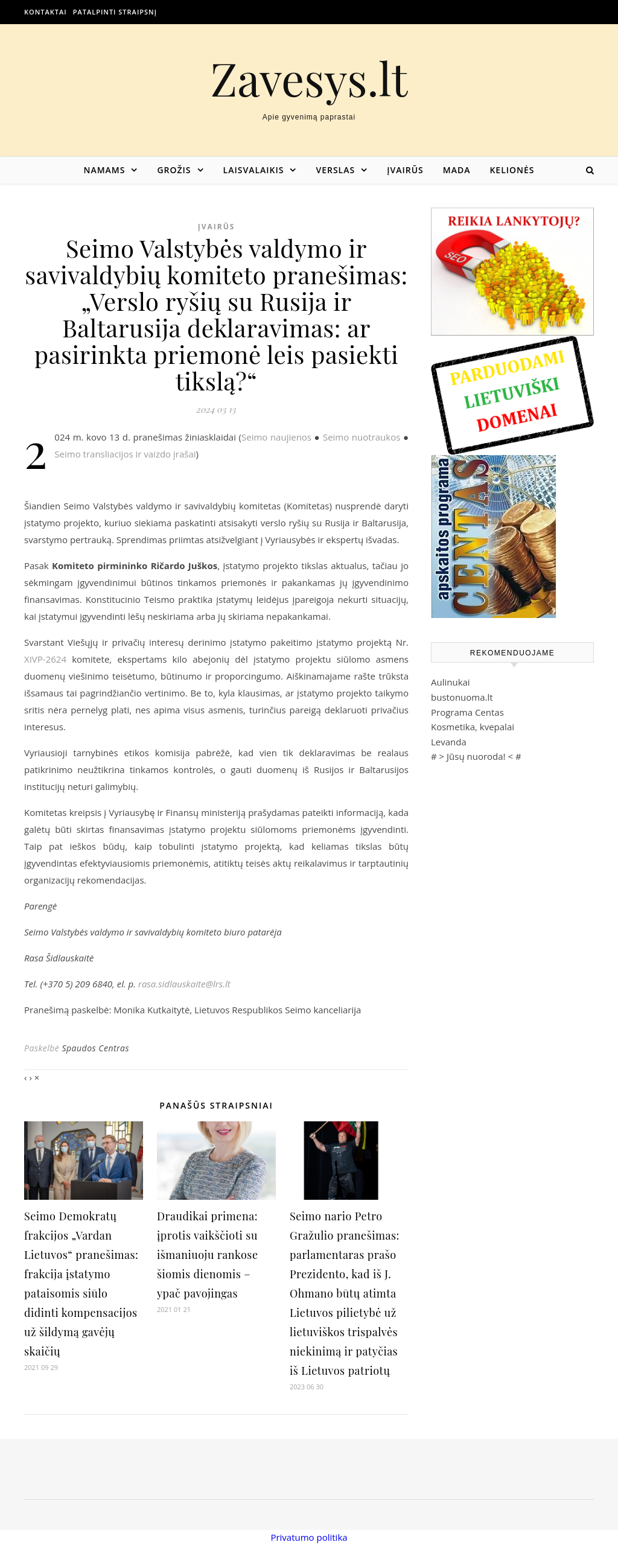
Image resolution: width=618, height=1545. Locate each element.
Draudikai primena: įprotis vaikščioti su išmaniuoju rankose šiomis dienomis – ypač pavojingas (207, 1255)
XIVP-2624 (45, 659)
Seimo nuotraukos (361, 437)
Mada (457, 170)
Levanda (449, 742)
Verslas (335, 170)
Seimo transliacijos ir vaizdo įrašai (125, 454)
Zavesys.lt (309, 78)
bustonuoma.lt (462, 697)
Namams (104, 170)
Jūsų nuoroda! (476, 756)
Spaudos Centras (95, 1048)
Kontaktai (45, 11)
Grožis (174, 170)
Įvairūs (405, 170)
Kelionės (511, 170)
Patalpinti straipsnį (115, 11)
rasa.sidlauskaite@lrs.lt (184, 984)
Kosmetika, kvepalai (472, 727)
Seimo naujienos (276, 437)
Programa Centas (467, 712)
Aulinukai (450, 682)
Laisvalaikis (253, 170)
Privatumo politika (308, 1537)
